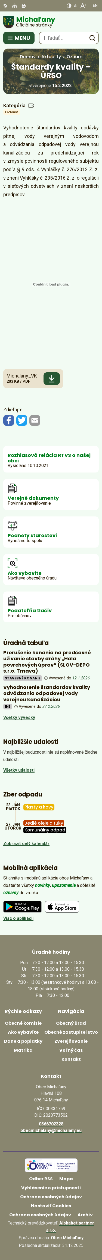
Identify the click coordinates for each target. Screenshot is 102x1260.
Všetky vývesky (19, 717)
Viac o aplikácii (18, 918)
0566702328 (51, 1124)
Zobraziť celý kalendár (26, 843)
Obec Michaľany (67, 1237)
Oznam (11, 112)
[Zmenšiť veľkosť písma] (76, 5)
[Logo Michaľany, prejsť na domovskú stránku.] (51, 22)
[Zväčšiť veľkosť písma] (83, 5)
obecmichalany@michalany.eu (51, 1130)
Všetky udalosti (19, 770)
